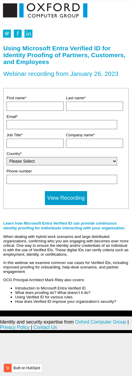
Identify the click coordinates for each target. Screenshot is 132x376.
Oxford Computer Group (100, 321)
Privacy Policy (15, 327)
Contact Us (45, 327)
